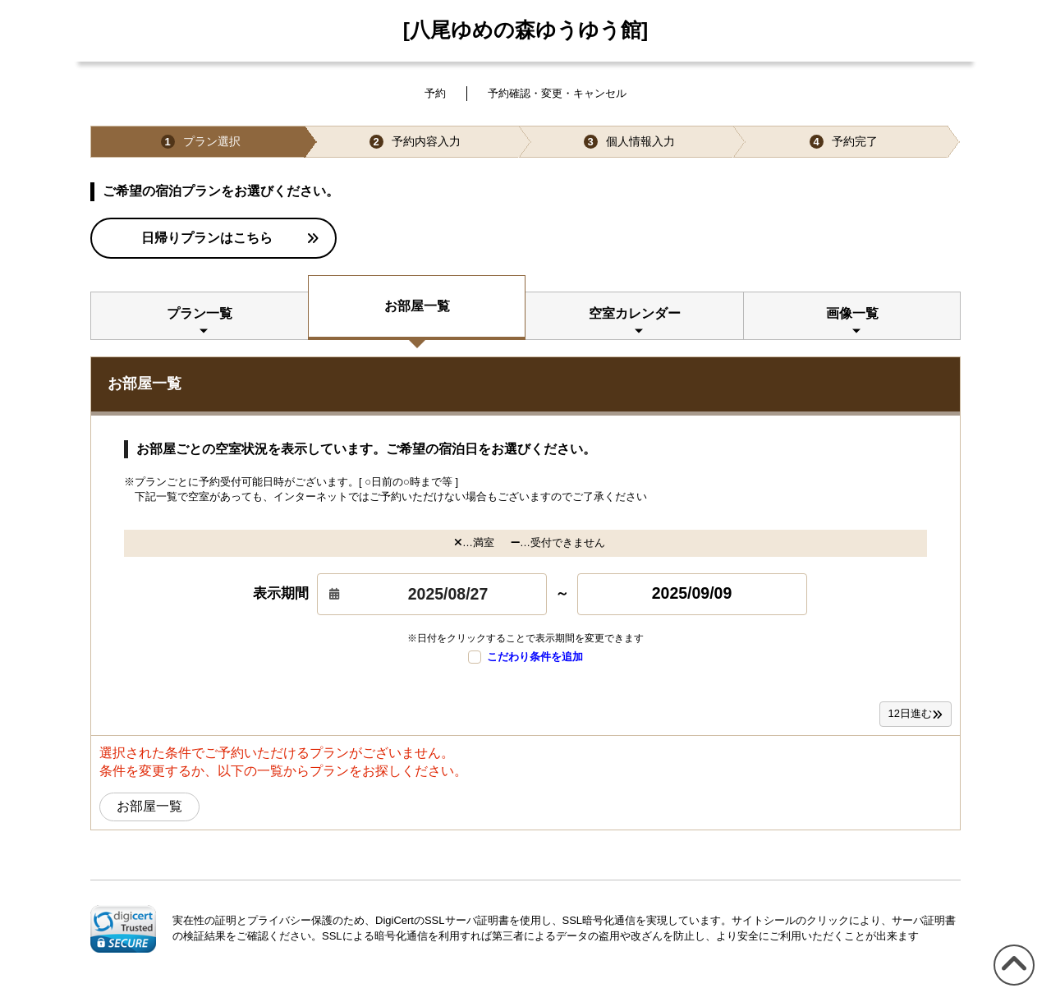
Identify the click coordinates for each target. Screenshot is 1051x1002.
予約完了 (844, 142)
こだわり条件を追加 (525, 657)
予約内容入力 (415, 142)
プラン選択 (201, 142)
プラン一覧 (199, 313)
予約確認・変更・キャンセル (557, 93)
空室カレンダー (635, 313)
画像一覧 (852, 313)
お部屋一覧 (417, 306)
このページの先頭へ (1011, 985)
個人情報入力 (629, 142)
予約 (435, 93)
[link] (123, 929)
